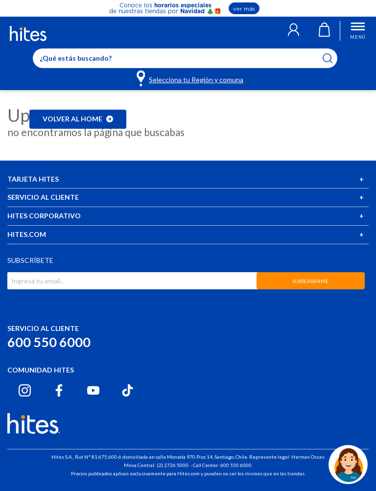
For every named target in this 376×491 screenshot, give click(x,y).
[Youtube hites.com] (93, 390)
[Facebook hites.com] (59, 390)
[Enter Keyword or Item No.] (185, 58)
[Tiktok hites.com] (127, 390)
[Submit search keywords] (333, 58)
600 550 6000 (49, 342)
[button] (293, 31)
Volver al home (78, 119)
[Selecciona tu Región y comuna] (191, 78)
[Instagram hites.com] (25, 390)
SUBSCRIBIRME (310, 281)
